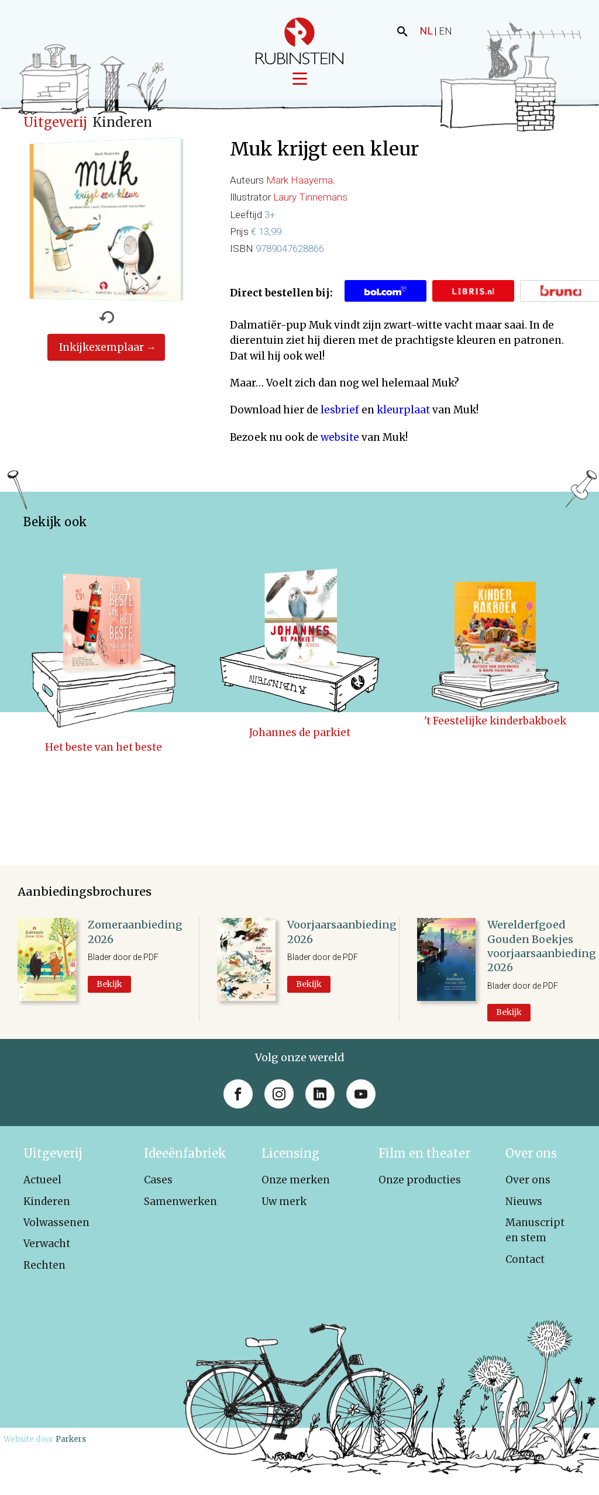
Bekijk (109, 993)
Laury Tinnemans (310, 206)
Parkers (71, 1448)
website (340, 445)
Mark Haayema (299, 189)
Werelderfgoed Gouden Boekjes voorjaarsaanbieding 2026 (541, 955)
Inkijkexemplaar (101, 356)
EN (445, 31)
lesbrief (340, 418)
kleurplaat (403, 418)
